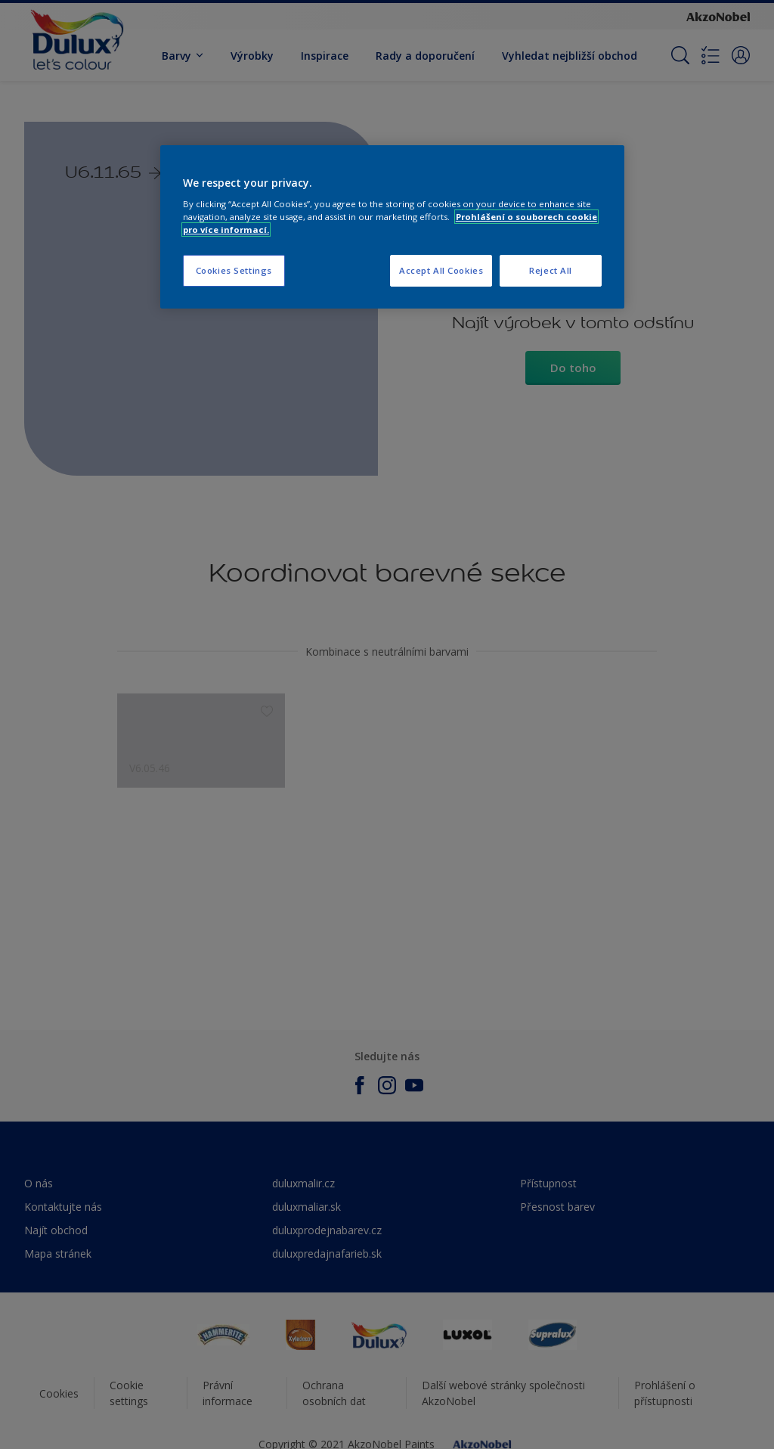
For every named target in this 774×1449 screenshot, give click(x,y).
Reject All (550, 270)
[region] (392, 227)
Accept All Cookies (441, 270)
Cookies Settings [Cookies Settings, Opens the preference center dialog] (234, 270)
